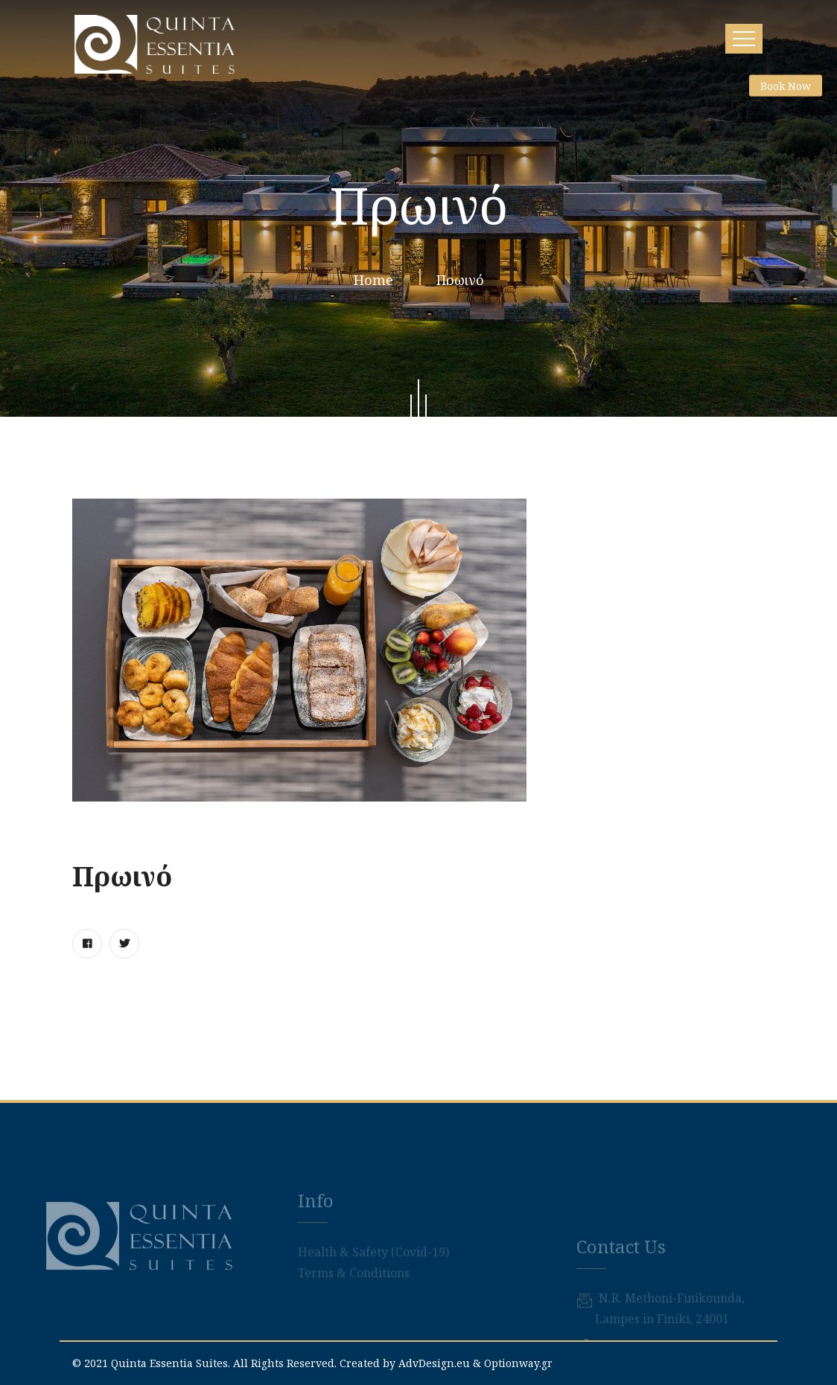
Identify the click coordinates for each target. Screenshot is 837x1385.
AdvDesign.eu (434, 1363)
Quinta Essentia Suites (169, 1363)
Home (377, 283)
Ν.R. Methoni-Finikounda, (672, 1339)
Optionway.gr (518, 1363)
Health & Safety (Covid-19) (373, 1275)
